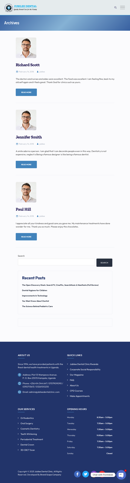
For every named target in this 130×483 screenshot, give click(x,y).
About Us (74, 385)
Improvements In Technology (34, 295)
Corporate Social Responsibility (85, 369)
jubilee (40, 71)
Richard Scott (28, 64)
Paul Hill (23, 209)
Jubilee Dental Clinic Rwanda (84, 364)
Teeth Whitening (29, 434)
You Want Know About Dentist (35, 301)
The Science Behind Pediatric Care (37, 306)
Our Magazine (77, 374)
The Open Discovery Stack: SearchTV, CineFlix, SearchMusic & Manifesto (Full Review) (60, 285)
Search (21, 255)
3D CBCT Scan (28, 450)
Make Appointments (80, 396)
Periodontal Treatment (32, 439)
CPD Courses (76, 390)
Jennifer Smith (29, 137)
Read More (26, 92)
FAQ (72, 380)
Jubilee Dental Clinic (44, 471)
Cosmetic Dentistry (30, 428)
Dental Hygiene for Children (34, 290)
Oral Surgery (27, 423)
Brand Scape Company (50, 474)
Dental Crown (27, 444)
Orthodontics (27, 418)
